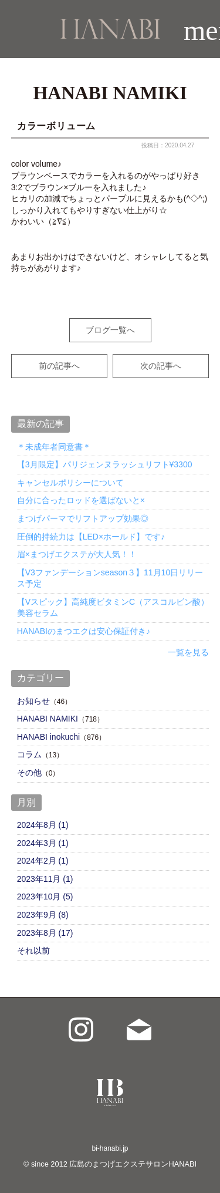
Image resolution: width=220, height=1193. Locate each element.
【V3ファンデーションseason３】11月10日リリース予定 (110, 578)
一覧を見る (188, 652)
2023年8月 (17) (45, 933)
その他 (29, 772)
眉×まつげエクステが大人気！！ (77, 554)
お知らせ (33, 701)
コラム (29, 754)
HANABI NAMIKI (47, 718)
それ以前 (33, 950)
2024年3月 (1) (43, 843)
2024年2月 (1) (43, 860)
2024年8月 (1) (43, 825)
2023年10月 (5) (45, 896)
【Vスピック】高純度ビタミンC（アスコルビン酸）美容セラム (113, 607)
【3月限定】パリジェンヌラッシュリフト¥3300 (104, 464)
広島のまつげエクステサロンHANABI (133, 1164)
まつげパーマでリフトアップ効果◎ (82, 518)
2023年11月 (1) (45, 879)
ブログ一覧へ (110, 330)
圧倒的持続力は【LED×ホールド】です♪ (91, 536)
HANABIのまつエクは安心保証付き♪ (83, 631)
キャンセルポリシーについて (70, 482)
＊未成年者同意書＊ (54, 446)
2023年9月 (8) (43, 914)
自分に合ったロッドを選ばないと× (81, 500)
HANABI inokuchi (48, 737)
